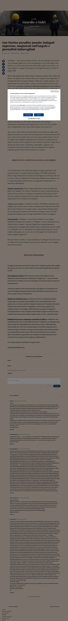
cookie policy (44, 100)
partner (12, 106)
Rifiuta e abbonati (54, 91)
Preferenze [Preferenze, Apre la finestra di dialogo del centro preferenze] (28, 114)
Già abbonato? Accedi (34, 118)
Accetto (39, 114)
